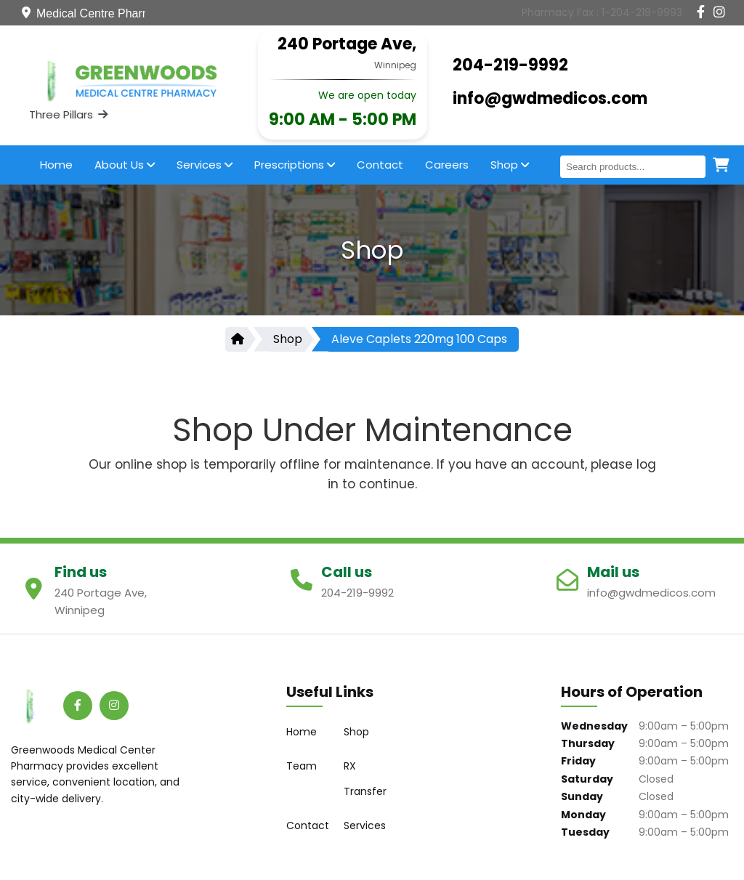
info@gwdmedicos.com (550, 98)
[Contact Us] (602, 12)
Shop (509, 164)
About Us (124, 164)
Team (301, 766)
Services (204, 164)
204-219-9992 (510, 65)
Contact (380, 164)
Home (56, 164)
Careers (447, 164)
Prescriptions (294, 164)
